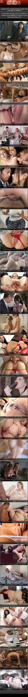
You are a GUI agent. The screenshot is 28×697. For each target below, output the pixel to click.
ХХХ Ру (13, 15)
